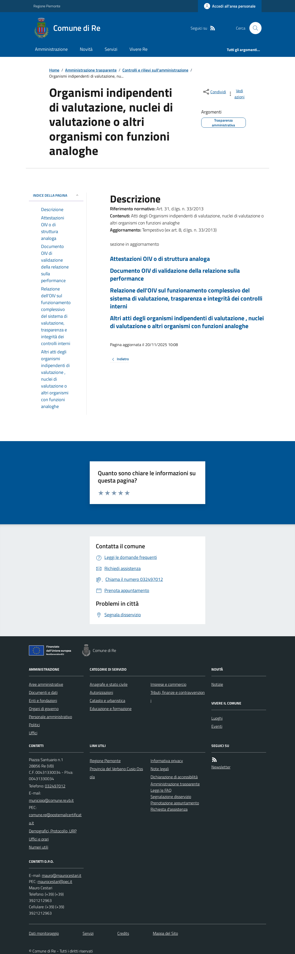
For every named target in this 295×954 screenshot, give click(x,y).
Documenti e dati (43, 692)
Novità (86, 49)
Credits (123, 933)
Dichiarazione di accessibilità (174, 777)
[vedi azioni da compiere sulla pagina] (237, 94)
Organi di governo (44, 709)
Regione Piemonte (46, 6)
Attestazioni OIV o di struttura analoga (160, 259)
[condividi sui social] (214, 92)
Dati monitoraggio (44, 933)
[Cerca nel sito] (253, 28)
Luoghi (217, 718)
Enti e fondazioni (43, 700)
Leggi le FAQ (161, 790)
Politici (34, 725)
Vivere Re (139, 49)
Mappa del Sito (165, 933)
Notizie (217, 684)
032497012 (55, 786)
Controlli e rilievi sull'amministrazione (155, 70)
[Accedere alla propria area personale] (230, 6)
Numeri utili (38, 847)
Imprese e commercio (168, 684)
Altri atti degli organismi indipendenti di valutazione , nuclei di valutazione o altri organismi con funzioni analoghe (187, 322)
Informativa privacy (167, 761)
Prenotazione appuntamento (175, 803)
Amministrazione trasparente (91, 70)
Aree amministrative (46, 684)
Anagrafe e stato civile (108, 684)
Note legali (160, 769)
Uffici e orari (39, 839)
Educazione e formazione (111, 709)
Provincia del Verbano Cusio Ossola (116, 773)
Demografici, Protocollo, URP (53, 831)
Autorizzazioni (101, 692)
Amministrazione (51, 49)
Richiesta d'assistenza (169, 809)
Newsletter (220, 767)
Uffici (33, 733)
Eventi (216, 726)
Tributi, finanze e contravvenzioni (178, 696)
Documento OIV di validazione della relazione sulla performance (175, 274)
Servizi (111, 49)
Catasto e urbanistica (107, 700)
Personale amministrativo (50, 717)
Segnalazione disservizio (171, 796)
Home (54, 70)
